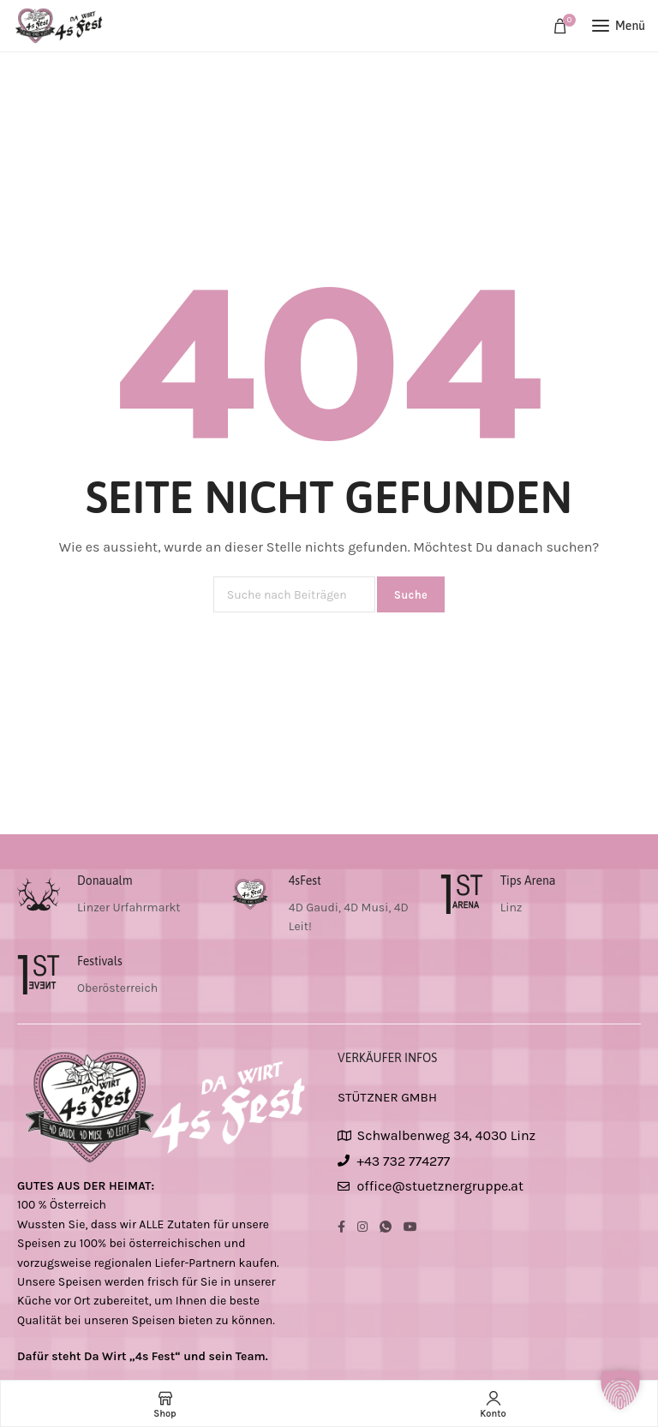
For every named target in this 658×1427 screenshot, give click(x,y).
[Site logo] (60, 25)
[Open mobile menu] (618, 26)
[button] (620, 1389)
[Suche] (294, 594)
